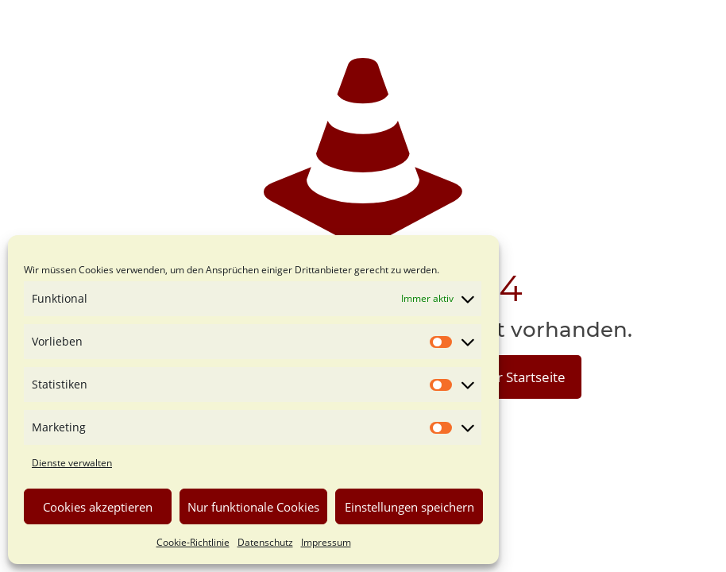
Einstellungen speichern (409, 507)
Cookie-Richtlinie (193, 542)
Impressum (326, 542)
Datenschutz (265, 542)
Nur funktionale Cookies (253, 507)
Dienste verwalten (72, 463)
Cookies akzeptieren (98, 507)
